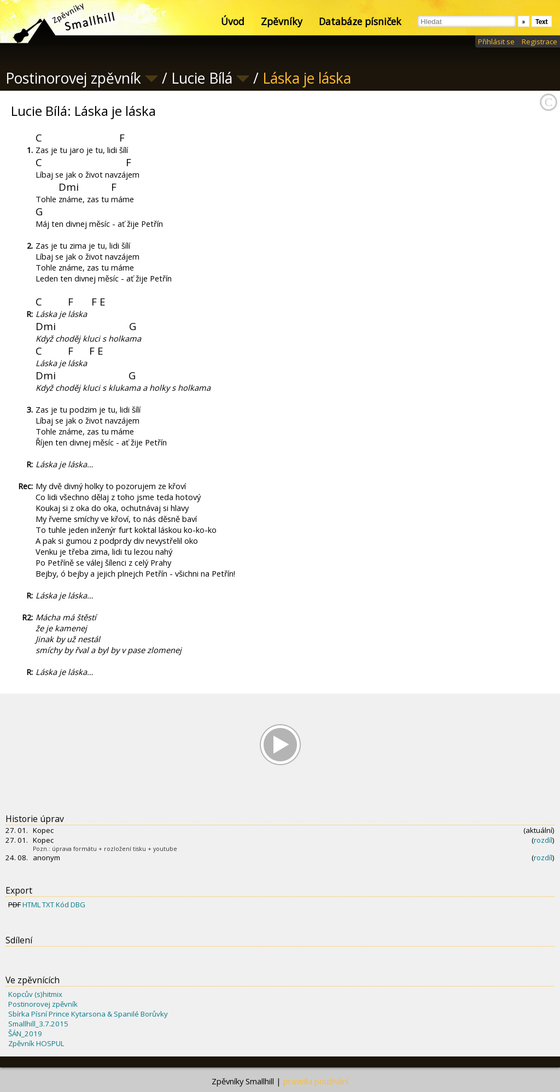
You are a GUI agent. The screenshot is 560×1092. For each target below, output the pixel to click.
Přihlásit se (496, 41)
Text (541, 21)
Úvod (232, 21)
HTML (31, 904)
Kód (62, 904)
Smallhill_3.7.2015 (38, 1024)
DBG (78, 904)
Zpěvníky (281, 21)
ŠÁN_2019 (25, 1033)
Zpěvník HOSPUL (36, 1043)
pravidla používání (315, 1081)
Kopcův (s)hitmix (35, 994)
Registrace (539, 41)
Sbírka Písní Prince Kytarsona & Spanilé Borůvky (88, 1014)
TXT (48, 904)
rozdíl (543, 840)
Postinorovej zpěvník (43, 1004)
